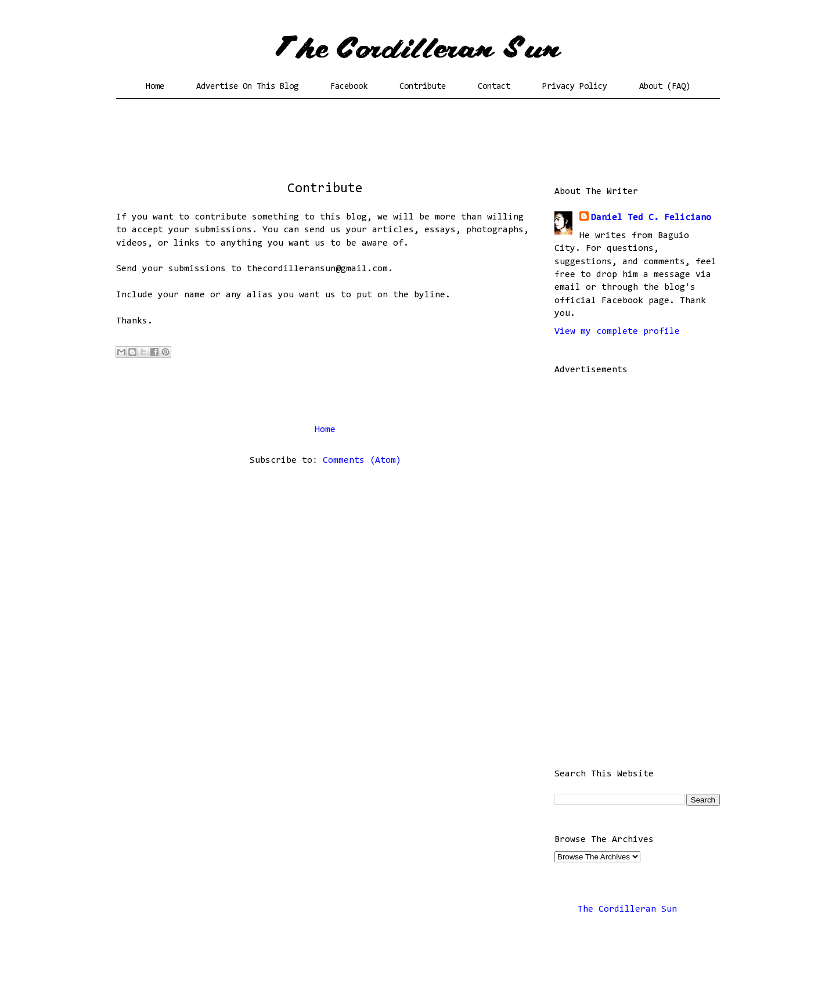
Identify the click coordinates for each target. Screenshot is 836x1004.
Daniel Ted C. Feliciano (651, 217)
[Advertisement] (418, 142)
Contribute (422, 86)
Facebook (348, 86)
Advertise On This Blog (247, 86)
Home (155, 86)
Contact (494, 86)
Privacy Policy (574, 86)
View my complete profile (617, 331)
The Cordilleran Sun (627, 909)
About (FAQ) (664, 86)
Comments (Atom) (362, 460)
